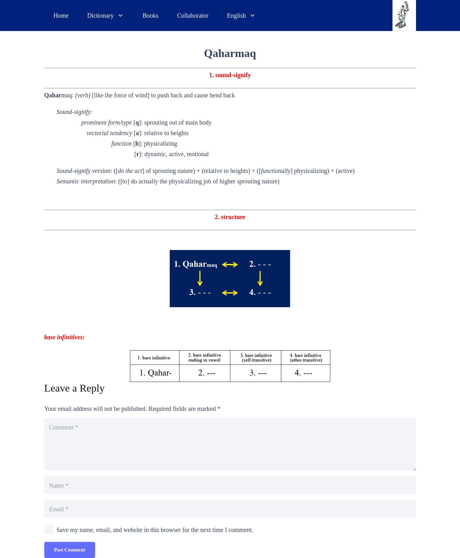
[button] (119, 15)
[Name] (230, 485)
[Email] (230, 509)
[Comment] (230, 445)
